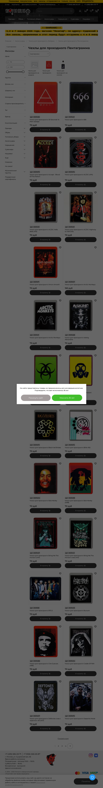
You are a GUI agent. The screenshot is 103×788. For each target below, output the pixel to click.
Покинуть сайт (36, 398)
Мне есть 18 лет (67, 398)
